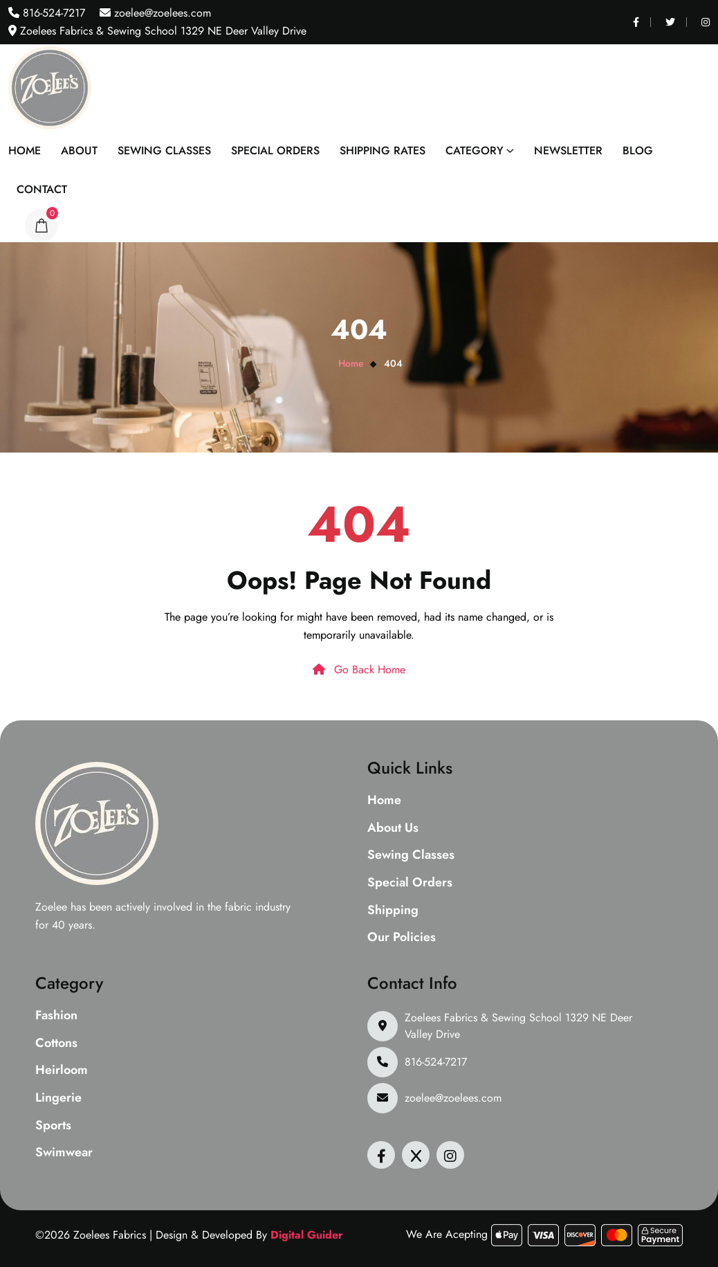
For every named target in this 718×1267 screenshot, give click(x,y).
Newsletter (568, 150)
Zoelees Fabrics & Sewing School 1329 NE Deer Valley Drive (518, 1026)
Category (474, 150)
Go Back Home (359, 669)
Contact (42, 189)
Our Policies (401, 937)
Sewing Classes (164, 150)
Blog (638, 150)
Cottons (56, 1043)
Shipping (392, 910)
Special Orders (275, 150)
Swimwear (64, 1153)
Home (24, 150)
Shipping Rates (382, 150)
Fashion (56, 1016)
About (79, 150)
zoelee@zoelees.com (161, 13)
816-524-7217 (52, 13)
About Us (392, 828)
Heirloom (61, 1070)
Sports (53, 1126)
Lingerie (58, 1098)
